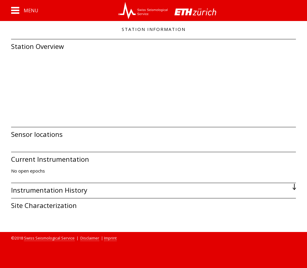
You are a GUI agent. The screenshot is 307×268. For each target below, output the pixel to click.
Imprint (110, 238)
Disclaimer (89, 238)
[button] (24, 10)
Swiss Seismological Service (49, 238)
